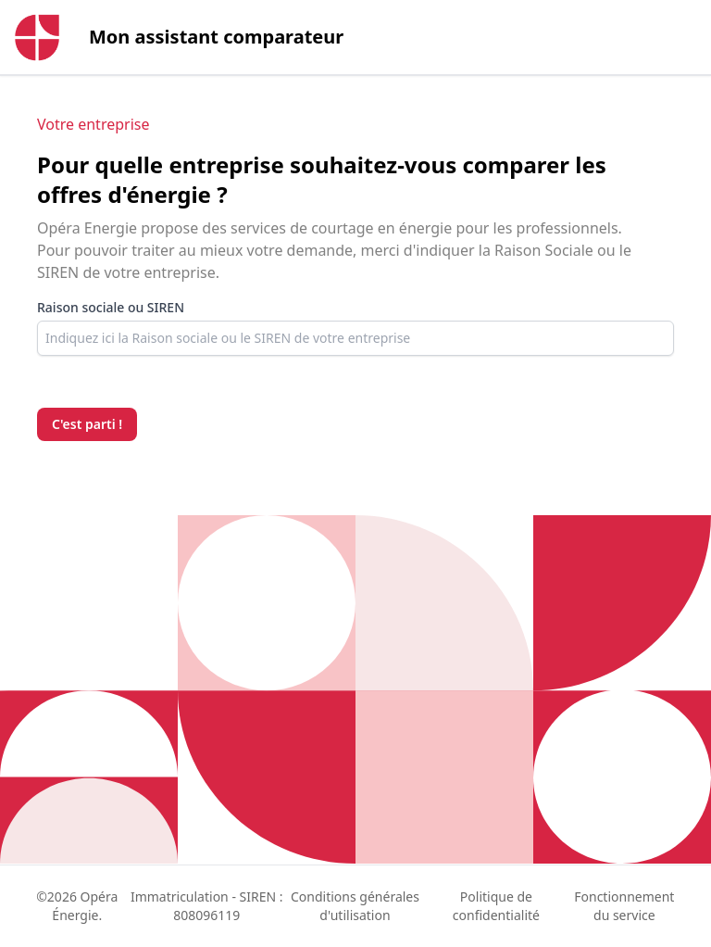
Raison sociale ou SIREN (110, 307)
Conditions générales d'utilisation (355, 906)
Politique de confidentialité (496, 906)
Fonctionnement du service (624, 906)
